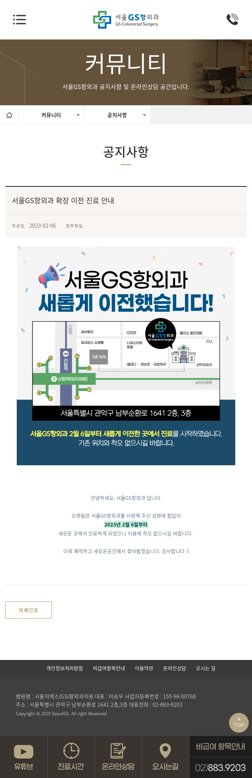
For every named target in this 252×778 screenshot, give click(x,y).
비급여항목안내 (109, 668)
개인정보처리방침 (64, 668)
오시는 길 (206, 668)
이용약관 (144, 668)
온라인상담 (174, 668)
